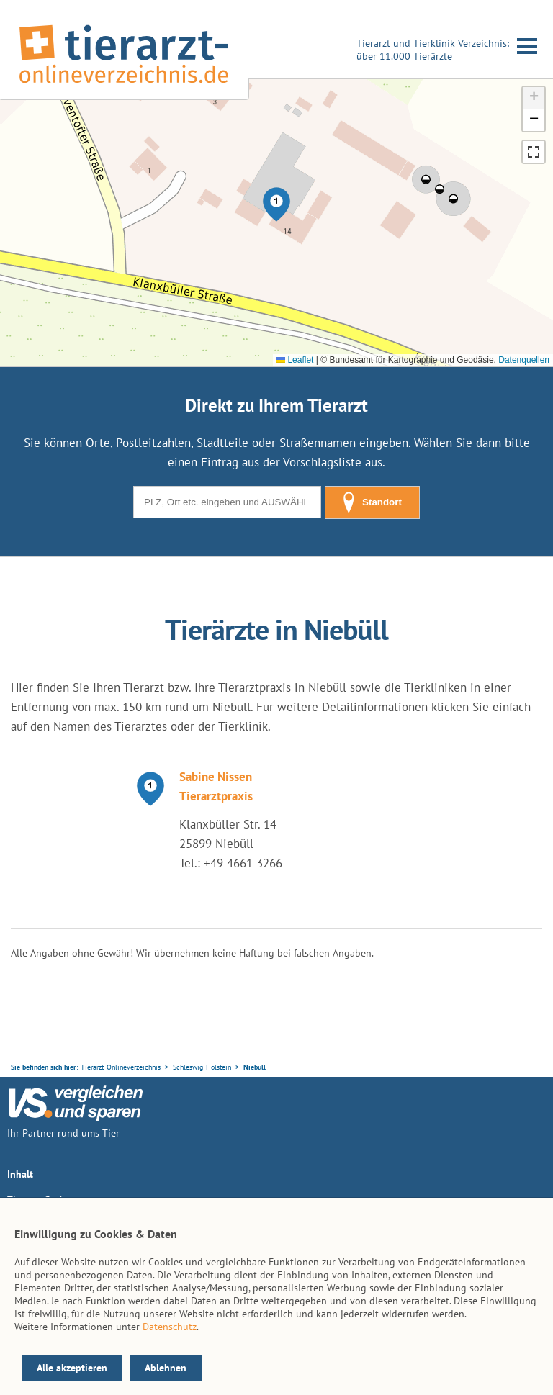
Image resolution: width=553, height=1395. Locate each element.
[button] (276, 204)
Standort (372, 502)
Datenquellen (523, 360)
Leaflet (294, 360)
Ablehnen (165, 1367)
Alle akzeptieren (72, 1367)
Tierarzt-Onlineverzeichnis (121, 1067)
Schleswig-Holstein (202, 1067)
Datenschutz (170, 1326)
